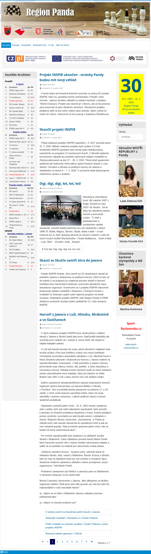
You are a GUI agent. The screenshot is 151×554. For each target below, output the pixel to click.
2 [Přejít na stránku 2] (57, 541)
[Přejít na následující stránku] (86, 541)
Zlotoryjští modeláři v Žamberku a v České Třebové (71, 518)
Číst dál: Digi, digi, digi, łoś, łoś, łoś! (61, 249)
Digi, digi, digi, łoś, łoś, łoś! (60, 183)
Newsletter (26, 45)
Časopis (15, 45)
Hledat (122, 132)
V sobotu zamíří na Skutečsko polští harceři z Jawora (72, 512)
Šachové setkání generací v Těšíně (63, 533)
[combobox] (131, 137)
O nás (51, 45)
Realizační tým (39, 45)
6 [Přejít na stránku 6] (77, 541)
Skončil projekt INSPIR (57, 129)
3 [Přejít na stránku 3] (62, 541)
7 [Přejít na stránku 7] (81, 541)
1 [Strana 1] (52, 541)
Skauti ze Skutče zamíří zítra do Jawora (71, 260)
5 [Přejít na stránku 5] (72, 541)
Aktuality (6, 45)
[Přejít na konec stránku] (92, 541)
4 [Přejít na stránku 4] (67, 541)
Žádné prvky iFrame (20, 238)
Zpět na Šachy (62, 45)
